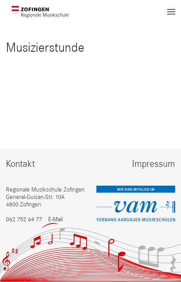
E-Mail (55, 219)
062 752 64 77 (24, 219)
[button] (171, 12)
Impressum (153, 163)
